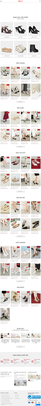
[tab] (20, 12)
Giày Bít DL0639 (24, 186)
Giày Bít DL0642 (3, 169)
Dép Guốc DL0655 (3, 124)
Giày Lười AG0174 (24, 276)
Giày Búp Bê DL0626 (35, 214)
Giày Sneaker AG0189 (14, 259)
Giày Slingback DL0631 (15, 186)
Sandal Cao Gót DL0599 (35, 80)
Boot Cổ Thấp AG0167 (25, 304)
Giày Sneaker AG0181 (25, 259)
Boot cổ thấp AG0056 (4, 321)
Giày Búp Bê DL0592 (24, 231)
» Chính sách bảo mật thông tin (7, 398)
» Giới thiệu (17, 395)
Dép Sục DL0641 (3, 142)
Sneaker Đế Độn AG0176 (4, 276)
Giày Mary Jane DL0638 (35, 186)
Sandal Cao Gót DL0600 (25, 80)
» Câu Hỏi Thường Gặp (5, 400)
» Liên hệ (16, 396)
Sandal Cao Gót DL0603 (15, 97)
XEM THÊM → (20, 101)
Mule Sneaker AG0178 (15, 276)
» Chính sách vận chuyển (5, 401)
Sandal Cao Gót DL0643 (15, 80)
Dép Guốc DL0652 (14, 124)
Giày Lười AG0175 (34, 276)
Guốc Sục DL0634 (34, 124)
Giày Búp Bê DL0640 (14, 214)
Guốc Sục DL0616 (34, 142)
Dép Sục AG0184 (24, 142)
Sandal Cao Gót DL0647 (4, 80)
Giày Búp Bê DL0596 (14, 231)
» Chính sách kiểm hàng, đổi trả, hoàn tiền (7, 404)
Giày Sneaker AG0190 (4, 259)
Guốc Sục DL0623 (14, 142)
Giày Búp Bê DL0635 (4, 214)
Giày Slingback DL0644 (25, 169)
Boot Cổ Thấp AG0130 (35, 304)
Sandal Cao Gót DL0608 (4, 97)
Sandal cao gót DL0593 (25, 97)
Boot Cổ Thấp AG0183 (15, 304)
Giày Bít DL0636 (3, 186)
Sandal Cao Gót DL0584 (35, 97)
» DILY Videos (17, 398)
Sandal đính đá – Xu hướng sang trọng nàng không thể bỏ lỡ (15, 341)
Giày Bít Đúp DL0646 (35, 169)
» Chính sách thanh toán (5, 396)
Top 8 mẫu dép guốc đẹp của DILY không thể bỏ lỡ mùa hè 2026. (35, 341)
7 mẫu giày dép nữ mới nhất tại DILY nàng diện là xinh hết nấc (5, 341)
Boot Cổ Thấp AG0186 (4, 304)
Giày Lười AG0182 (34, 259)
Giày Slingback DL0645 (15, 169)
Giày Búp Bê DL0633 (24, 214)
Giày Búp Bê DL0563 (35, 231)
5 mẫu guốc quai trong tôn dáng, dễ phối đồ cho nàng (25, 340)
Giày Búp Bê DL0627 (4, 231)
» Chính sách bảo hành (5, 395)
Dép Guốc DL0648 (24, 124)
